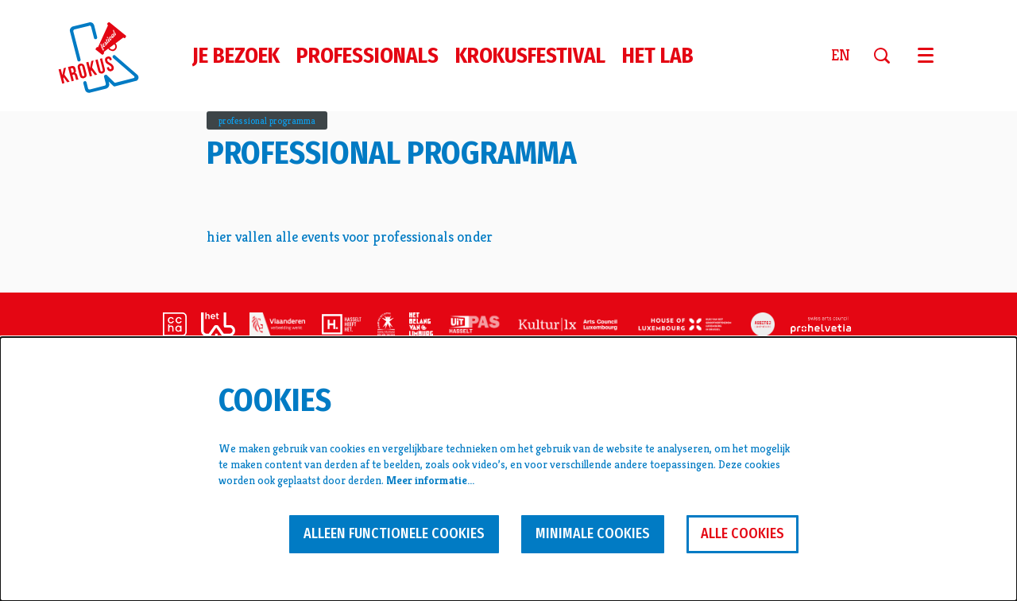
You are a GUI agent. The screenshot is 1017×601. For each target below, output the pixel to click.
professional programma (266, 120)
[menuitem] (236, 55)
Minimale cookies (593, 533)
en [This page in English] (840, 56)
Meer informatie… (430, 480)
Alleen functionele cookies (394, 533)
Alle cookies (742, 533)
